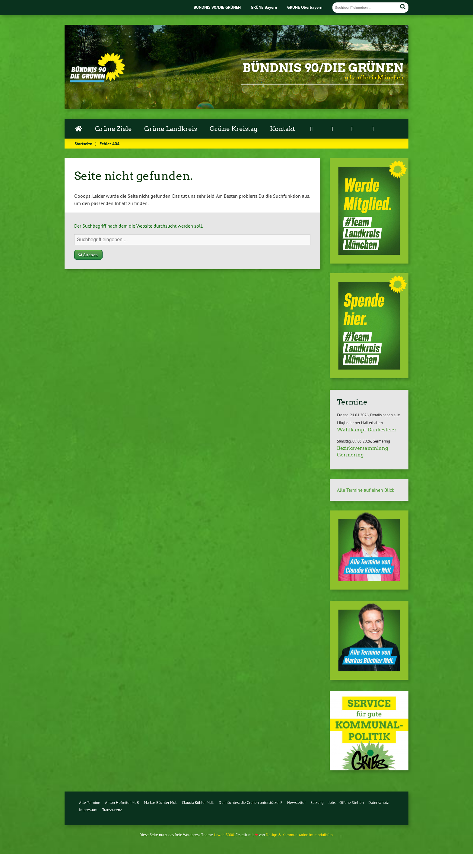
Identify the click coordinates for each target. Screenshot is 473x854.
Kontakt (282, 129)
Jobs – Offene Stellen (346, 802)
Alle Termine (89, 802)
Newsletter (296, 802)
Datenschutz (378, 802)
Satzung (317, 802)
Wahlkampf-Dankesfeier (367, 430)
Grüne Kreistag (233, 129)
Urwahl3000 (224, 834)
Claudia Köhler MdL (198, 802)
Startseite (83, 143)
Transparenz (112, 809)
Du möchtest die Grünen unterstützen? (250, 802)
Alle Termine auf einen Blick (365, 490)
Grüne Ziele (113, 129)
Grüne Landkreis (170, 129)
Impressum (88, 809)
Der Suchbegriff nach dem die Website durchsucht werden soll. (138, 226)
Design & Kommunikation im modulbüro (299, 834)
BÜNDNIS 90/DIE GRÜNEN (217, 7)
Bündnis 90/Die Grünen (323, 68)
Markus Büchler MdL (160, 802)
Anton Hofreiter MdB (122, 802)
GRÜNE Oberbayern (304, 7)
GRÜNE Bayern (264, 7)
